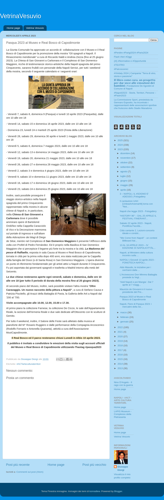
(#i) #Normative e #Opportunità (130, 61)
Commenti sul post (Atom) (29, 472)
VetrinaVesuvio (20, 16)
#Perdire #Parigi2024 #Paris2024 (131, 52)
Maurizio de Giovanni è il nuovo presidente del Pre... (136, 290)
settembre (125, 167)
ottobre (124, 162)
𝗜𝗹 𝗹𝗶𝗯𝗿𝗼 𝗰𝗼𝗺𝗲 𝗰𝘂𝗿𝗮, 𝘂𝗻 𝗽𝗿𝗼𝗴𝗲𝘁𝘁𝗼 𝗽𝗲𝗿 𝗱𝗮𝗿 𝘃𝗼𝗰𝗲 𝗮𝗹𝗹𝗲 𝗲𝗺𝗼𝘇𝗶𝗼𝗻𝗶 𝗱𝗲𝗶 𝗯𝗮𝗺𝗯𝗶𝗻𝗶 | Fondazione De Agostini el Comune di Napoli (134, 84)
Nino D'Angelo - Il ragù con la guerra (123, 383)
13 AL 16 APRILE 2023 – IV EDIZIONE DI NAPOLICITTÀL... (138, 246)
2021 (120, 332)
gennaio (124, 321)
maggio (124, 185)
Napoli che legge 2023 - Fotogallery (138, 211)
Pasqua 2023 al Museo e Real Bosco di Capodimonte (135, 298)
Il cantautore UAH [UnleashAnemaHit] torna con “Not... (136, 204)
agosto (124, 171)
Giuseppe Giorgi (122, 468)
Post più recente (18, 464)
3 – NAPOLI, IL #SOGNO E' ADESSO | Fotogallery (134, 195)
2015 (120, 359)
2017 (120, 350)
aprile (123, 190)
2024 (120, 145)
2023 (120, 149)
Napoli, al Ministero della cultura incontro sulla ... (136, 254)
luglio (123, 176)
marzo (123, 312)
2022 (120, 327)
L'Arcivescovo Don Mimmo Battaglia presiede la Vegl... (138, 276)
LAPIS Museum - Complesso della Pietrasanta (123, 414)
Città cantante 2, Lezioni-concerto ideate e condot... (137, 232)
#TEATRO (119, 65)
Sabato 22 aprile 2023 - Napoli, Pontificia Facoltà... (136, 224)
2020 (120, 336)
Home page (13, 27)
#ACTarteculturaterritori (29, 364)
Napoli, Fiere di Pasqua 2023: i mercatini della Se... (136, 305)
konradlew (94, 491)
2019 (120, 341)
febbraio (124, 317)
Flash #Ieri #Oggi (123, 57)
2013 (120, 368)
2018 (120, 345)
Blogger (118, 491)
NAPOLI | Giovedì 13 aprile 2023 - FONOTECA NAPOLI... (137, 261)
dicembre (125, 153)
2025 (120, 140)
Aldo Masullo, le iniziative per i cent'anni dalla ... (135, 268)
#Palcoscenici (121, 69)
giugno (124, 180)
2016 (120, 354)
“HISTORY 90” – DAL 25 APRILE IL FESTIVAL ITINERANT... (138, 217)
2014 (120, 364)
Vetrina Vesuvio (35, 27)
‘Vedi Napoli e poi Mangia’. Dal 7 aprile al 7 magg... (136, 283)
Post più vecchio (94, 464)
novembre (125, 158)
